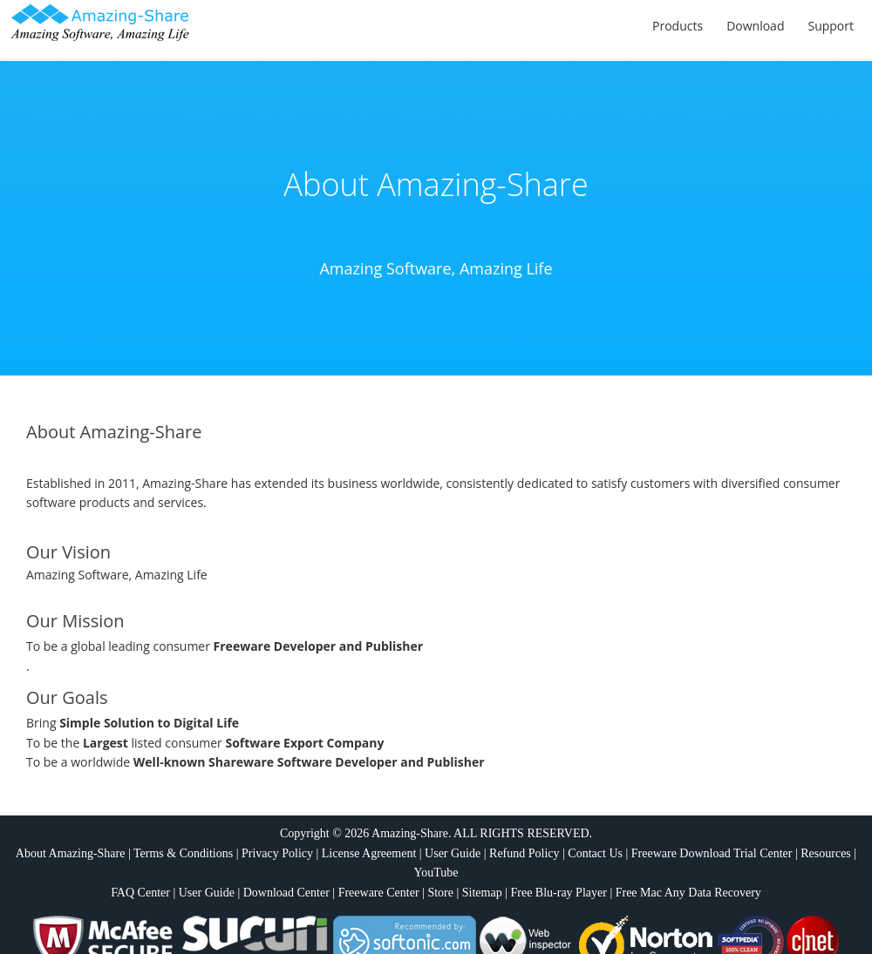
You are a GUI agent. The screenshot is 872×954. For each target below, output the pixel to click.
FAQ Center (140, 892)
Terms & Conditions (183, 853)
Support (830, 25)
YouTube (436, 872)
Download (755, 25)
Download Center (286, 892)
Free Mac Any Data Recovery (688, 892)
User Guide (452, 853)
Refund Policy (524, 853)
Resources (825, 853)
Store (440, 892)
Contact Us (595, 853)
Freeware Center (378, 892)
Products (677, 25)
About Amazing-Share (71, 853)
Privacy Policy (277, 853)
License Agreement (369, 853)
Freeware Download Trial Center (712, 853)
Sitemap (482, 892)
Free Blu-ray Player (558, 892)
